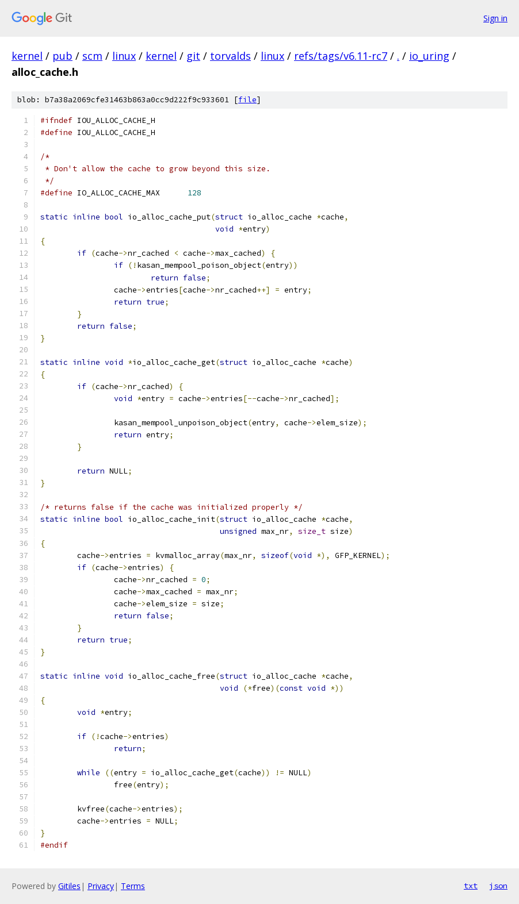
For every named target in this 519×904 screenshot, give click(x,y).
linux (124, 56)
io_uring (429, 56)
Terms (133, 885)
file (247, 100)
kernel (27, 56)
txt (471, 885)
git (193, 56)
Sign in (495, 18)
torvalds (230, 56)
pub (62, 56)
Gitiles (69, 885)
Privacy (100, 885)
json (498, 885)
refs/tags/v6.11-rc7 (340, 56)
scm (92, 56)
